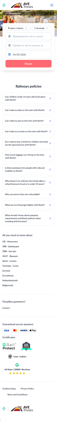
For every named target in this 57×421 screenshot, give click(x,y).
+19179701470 (14, 13)
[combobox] (28, 36)
